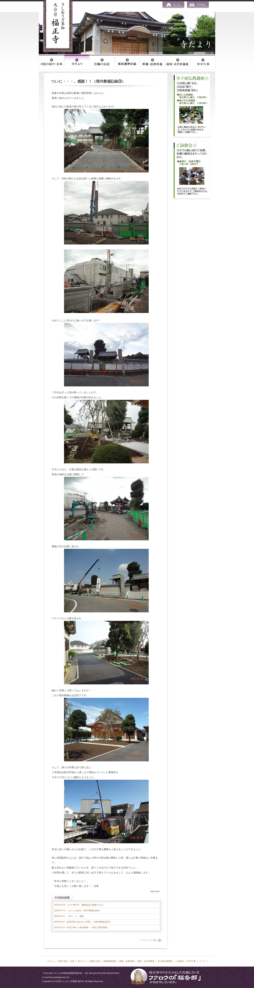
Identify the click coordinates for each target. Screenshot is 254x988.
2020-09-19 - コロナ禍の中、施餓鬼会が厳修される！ (79, 905)
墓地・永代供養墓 (145, 961)
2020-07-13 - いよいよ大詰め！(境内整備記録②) (77, 910)
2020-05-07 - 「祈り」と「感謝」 (70, 916)
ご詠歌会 (180, 961)
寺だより (82, 961)
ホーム (51, 961)
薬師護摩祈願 (109, 961)
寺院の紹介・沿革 (66, 961)
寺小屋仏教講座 (165, 961)
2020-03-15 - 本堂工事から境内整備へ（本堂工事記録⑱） (81, 927)
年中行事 (191, 961)
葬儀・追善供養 (126, 961)
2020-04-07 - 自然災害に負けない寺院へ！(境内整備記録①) (82, 922)
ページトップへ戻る (148, 940)
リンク (202, 961)
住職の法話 (94, 961)
